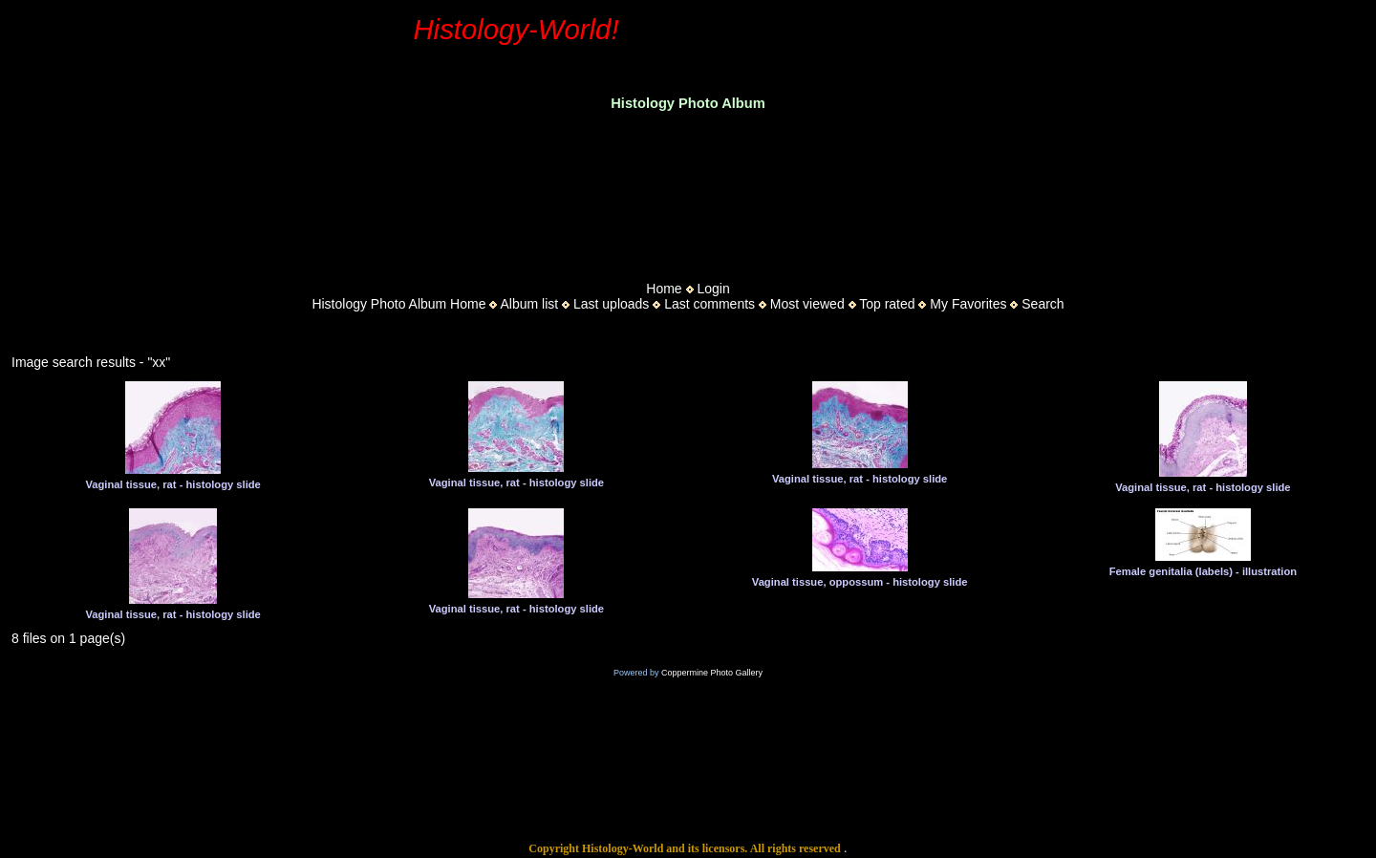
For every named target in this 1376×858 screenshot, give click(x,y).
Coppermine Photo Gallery (712, 672)
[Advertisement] (688, 190)
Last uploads (611, 303)
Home (663, 288)
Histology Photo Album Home (398, 303)
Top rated (886, 303)
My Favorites (968, 303)
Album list (529, 303)
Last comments (709, 303)
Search (1042, 303)
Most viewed (807, 303)
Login (713, 288)
